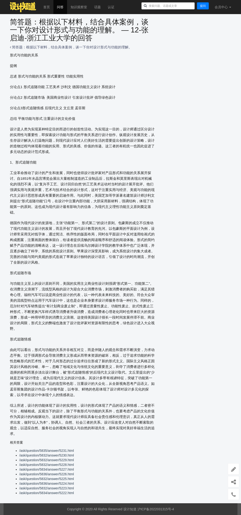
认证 (111, 7)
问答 (60, 7)
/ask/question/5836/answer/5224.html (46, 483)
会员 (223, 7)
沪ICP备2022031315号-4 (155, 509)
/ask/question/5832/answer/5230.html (46, 455)
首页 (46, 7)
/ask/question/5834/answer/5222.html (46, 493)
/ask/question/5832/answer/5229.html (46, 460)
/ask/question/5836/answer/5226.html (46, 474)
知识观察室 (79, 7)
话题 (97, 7)
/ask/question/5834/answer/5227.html (46, 469)
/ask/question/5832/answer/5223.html (46, 488)
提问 (203, 6)
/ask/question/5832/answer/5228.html (46, 465)
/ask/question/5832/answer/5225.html (46, 479)
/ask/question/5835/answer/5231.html (46, 451)
